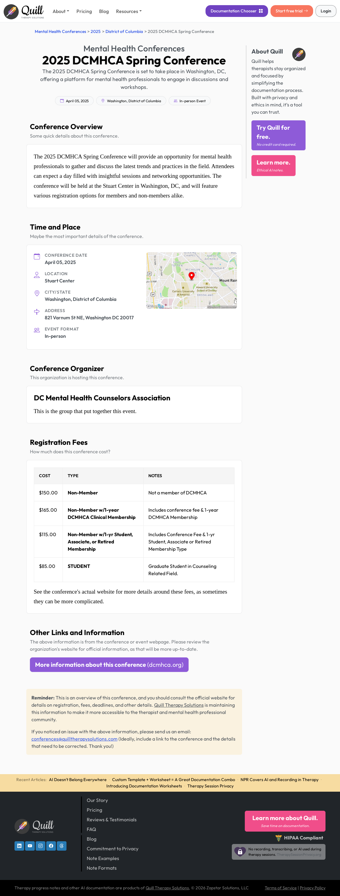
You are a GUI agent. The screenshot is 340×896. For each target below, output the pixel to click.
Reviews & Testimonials (112, 819)
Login (326, 11)
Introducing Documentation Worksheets (144, 786)
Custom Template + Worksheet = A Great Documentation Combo (173, 779)
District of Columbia (124, 31)
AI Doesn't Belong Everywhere (78, 779)
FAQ (91, 829)
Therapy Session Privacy (210, 786)
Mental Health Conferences (60, 31)
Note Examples (103, 858)
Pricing (84, 11)
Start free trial (292, 11)
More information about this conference (109, 664)
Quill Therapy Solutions (179, 705)
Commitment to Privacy (112, 848)
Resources (127, 11)
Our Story (97, 800)
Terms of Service (281, 888)
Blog (104, 11)
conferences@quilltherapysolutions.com (74, 739)
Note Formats (102, 868)
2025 (96, 31)
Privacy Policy (312, 888)
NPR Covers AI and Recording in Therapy (280, 779)
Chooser (237, 11)
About (59, 11)
